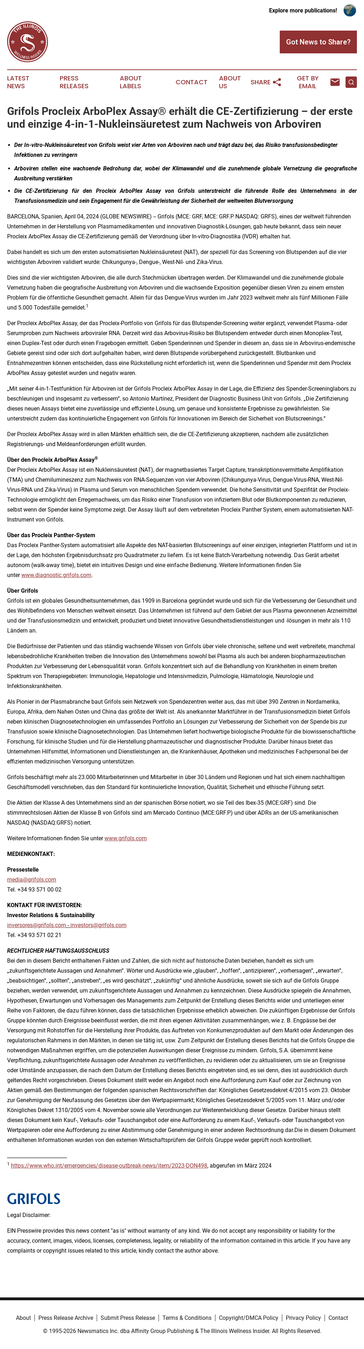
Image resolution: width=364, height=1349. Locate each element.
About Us (230, 82)
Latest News (18, 82)
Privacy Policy (303, 1317)
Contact (192, 82)
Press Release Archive (65, 1317)
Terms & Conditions (187, 1317)
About (23, 1317)
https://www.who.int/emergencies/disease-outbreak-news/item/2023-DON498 (109, 1165)
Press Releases (74, 82)
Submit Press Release (128, 1317)
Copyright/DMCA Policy (248, 1317)
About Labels (131, 82)
